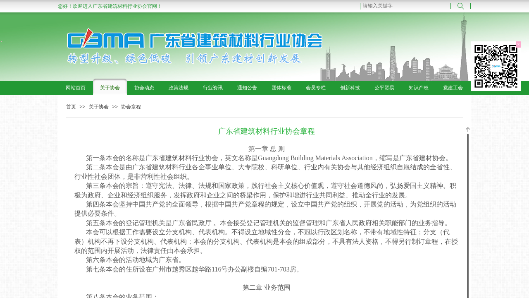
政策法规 (178, 88)
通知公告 (247, 88)
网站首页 (76, 88)
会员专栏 (316, 88)
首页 (71, 107)
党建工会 (453, 88)
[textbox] (405, 5)
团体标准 (281, 88)
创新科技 (350, 88)
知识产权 (419, 88)
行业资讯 (213, 88)
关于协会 (110, 88)
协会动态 (144, 88)
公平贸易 (384, 88)
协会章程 (131, 107)
